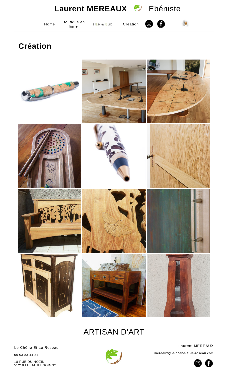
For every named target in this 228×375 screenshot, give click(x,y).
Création (131, 24)
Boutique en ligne (74, 24)
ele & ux (102, 24)
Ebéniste (114, 8)
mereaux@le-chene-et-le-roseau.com (184, 353)
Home (49, 24)
